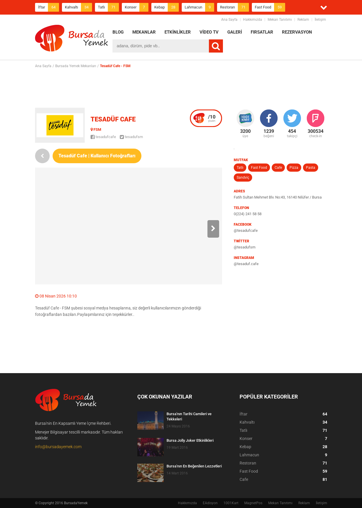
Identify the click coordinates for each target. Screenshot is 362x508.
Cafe (278, 168)
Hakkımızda (252, 20)
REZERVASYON (297, 32)
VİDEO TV (209, 32)
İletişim (320, 20)
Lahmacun (199, 7)
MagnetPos (253, 503)
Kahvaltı (78, 7)
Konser (136, 7)
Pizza (294, 168)
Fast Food (270, 7)
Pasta (310, 168)
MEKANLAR (144, 32)
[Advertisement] (181, 88)
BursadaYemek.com (71, 39)
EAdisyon (210, 503)
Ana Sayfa (229, 20)
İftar (48, 7)
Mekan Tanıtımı (280, 20)
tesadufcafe (103, 137)
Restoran (234, 7)
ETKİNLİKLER (177, 32)
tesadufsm (131, 137)
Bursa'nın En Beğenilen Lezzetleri (194, 466)
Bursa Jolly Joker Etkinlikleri (190, 440)
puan (212, 118)
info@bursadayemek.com (58, 446)
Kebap (166, 7)
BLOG (118, 32)
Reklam (303, 20)
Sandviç (243, 177)
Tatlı (108, 7)
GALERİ (234, 32)
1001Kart (231, 503)
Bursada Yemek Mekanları (75, 66)
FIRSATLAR (262, 32)
